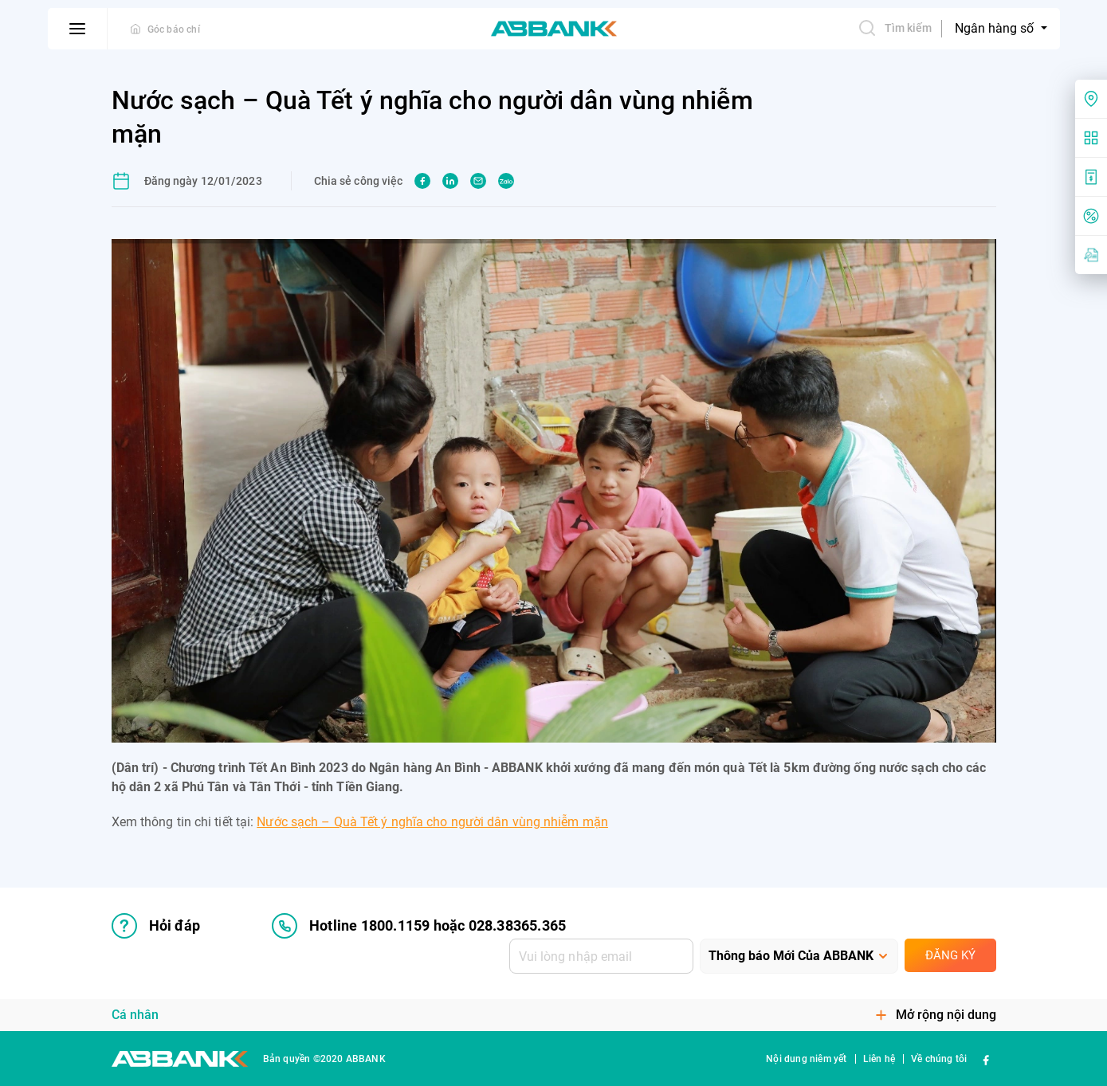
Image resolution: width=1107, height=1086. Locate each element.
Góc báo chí (173, 29)
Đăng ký (950, 955)
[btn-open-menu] (78, 28)
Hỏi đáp (156, 926)
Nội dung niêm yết (806, 1058)
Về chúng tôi (939, 1058)
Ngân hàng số (996, 28)
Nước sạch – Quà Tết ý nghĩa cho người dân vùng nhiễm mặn (432, 821)
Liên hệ (879, 1058)
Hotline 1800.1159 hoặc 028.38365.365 (419, 926)
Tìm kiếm (895, 27)
